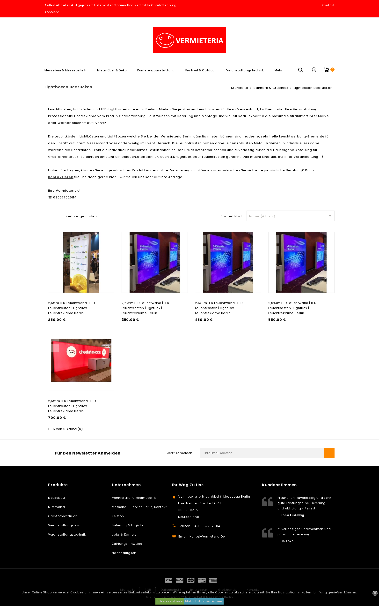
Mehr (278, 70)
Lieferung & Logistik (128, 525)
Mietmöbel (56, 507)
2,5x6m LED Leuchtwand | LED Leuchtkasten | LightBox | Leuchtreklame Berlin (72, 406)
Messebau (56, 498)
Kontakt (328, 5)
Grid (50, 215)
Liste (58, 215)
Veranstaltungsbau (64, 525)
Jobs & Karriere (124, 534)
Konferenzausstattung (156, 70)
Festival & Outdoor (200, 70)
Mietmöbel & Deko (112, 70)
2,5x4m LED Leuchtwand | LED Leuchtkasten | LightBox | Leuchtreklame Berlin (292, 308)
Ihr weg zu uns (188, 485)
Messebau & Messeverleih (65, 70)
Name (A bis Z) (291, 216)
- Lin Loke (285, 541)
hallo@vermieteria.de (207, 536)
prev (322, 485)
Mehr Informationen (203, 601)
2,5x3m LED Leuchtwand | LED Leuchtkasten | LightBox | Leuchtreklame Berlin (219, 308)
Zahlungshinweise (127, 544)
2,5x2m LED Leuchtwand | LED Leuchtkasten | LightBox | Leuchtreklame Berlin (145, 308)
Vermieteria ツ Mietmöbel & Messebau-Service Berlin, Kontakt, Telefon (139, 507)
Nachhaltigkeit (124, 553)
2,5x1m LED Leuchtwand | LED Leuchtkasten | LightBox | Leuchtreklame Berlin (71, 308)
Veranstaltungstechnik (245, 70)
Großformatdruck (62, 516)
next (332, 485)
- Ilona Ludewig (290, 515)
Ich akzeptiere (170, 601)
